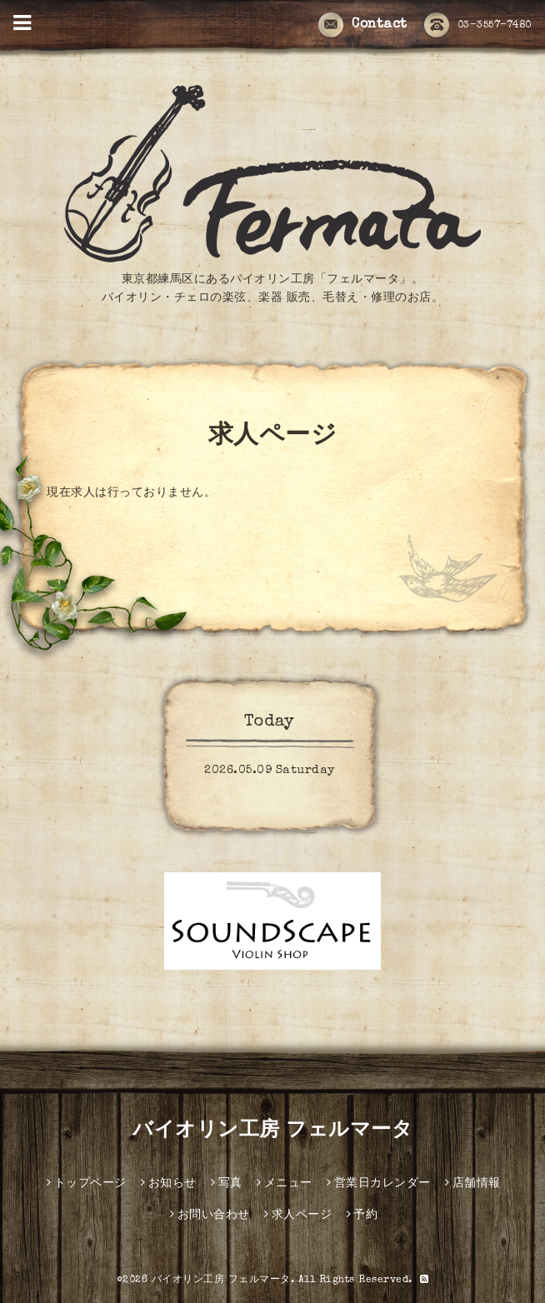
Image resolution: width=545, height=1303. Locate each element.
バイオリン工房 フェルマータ (272, 1131)
